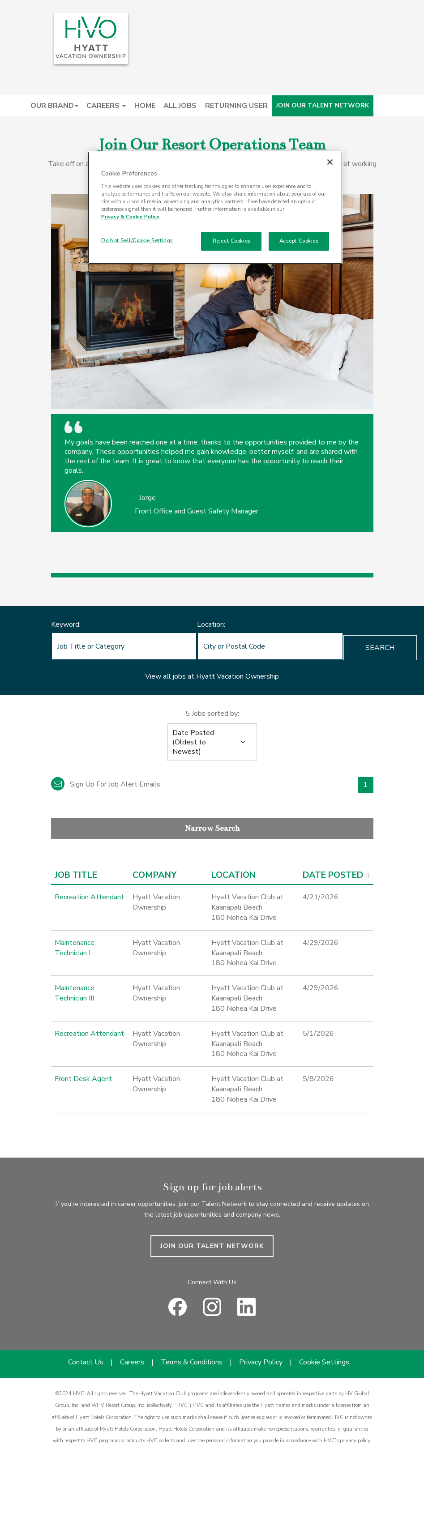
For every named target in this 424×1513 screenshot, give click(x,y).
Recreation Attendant (89, 897)
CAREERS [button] (106, 106)
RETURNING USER (236, 106)
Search (336, 648)
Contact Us (85, 1362)
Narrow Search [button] (212, 828)
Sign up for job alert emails (105, 784)
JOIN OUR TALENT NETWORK (322, 105)
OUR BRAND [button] (54, 106)
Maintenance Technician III (74, 993)
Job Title (76, 874)
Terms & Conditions (192, 1362)
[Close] (330, 162)
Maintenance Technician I (74, 948)
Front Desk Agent (83, 1079)
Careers (132, 1362)
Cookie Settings (324, 1362)
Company (154, 874)
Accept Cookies (298, 240)
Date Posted (333, 874)
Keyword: (66, 624)
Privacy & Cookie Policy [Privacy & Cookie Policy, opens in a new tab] (130, 216)
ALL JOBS (180, 106)
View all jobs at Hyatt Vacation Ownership (212, 676)
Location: (189, 624)
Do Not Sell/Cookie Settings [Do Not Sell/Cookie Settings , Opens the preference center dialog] (136, 240)
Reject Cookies (231, 240)
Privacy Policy (261, 1362)
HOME (144, 106)
